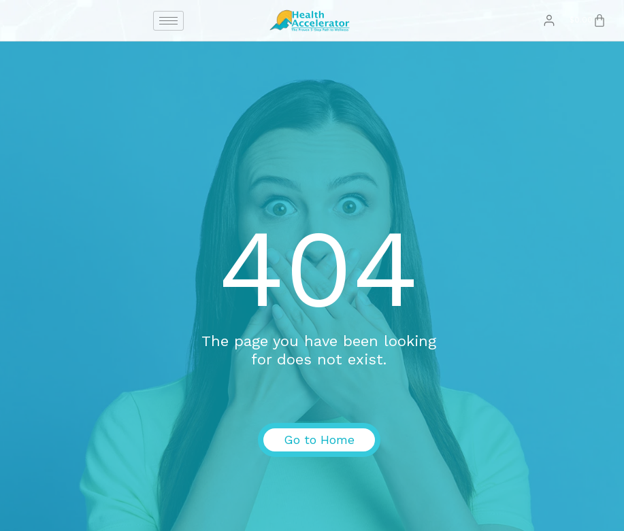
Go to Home (319, 439)
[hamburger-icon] (168, 21)
